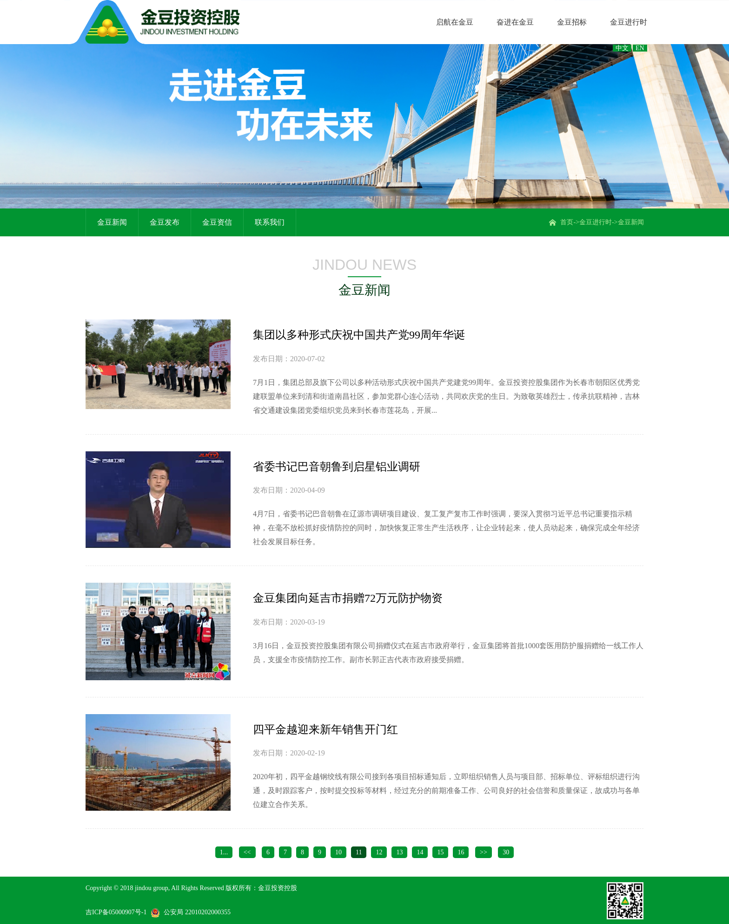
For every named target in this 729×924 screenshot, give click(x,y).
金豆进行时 (628, 22)
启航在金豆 (454, 22)
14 (420, 852)
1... (224, 852)
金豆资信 (217, 222)
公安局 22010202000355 (197, 912)
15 (440, 852)
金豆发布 (164, 222)
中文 (622, 48)
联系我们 (270, 222)
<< (247, 852)
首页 (566, 222)
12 (379, 852)
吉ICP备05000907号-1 (116, 912)
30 (506, 852)
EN (640, 48)
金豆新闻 (631, 222)
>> (483, 852)
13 (399, 852)
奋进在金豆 (515, 22)
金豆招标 (572, 22)
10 (338, 852)
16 (460, 852)
